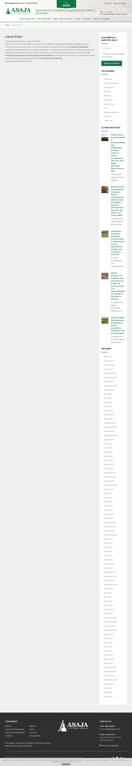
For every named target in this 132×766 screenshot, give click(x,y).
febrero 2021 (109, 609)
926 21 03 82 (31, 3)
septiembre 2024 (110, 435)
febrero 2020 (109, 659)
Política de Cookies (42, 743)
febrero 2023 (109, 514)
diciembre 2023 (110, 472)
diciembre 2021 (110, 572)
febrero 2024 (109, 464)
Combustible (109, 87)
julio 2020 (107, 638)
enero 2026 (108, 369)
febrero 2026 (109, 365)
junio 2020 (108, 642)
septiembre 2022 (110, 535)
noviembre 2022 (110, 526)
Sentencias (108, 120)
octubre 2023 (109, 481)
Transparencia (35, 736)
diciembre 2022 (110, 522)
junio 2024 (108, 448)
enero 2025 (108, 419)
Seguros (107, 116)
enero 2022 (108, 568)
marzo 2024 (108, 460)
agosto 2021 (108, 588)
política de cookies (74, 762)
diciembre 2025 (110, 373)
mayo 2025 (108, 402)
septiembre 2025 (110, 385)
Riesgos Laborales (111, 112)
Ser (66, 5)
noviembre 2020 (110, 622)
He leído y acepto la (113, 55)
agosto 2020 (108, 634)
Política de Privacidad (13, 746)
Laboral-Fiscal (109, 104)
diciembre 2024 (110, 423)
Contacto (107, 3)
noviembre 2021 (110, 576)
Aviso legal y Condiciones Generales (19, 743)
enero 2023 (108, 518)
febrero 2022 (109, 564)
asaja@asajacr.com (14, 3)
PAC (105, 108)
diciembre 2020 (110, 617)
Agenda (32, 726)
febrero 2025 (109, 414)
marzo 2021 (108, 605)
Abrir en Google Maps (109, 745)
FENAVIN (107, 91)
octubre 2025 (109, 381)
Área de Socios (120, 3)
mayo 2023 (108, 501)
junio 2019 (108, 692)
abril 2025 (107, 406)
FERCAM (107, 96)
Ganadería (108, 100)
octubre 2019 (109, 675)
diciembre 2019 (110, 667)
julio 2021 (107, 593)
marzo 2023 (108, 510)
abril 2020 (107, 651)
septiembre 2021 (110, 584)
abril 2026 (107, 356)
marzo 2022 (108, 559)
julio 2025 (107, 394)
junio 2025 (108, 398)
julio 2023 (107, 493)
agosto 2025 (108, 390)
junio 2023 (108, 497)
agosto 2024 (108, 439)
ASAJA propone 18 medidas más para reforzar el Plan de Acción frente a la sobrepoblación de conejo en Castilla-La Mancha (118, 286)
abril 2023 (107, 506)
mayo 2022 (108, 551)
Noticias (8, 726)
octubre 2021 (109, 580)
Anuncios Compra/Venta (14, 729)
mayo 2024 (108, 452)
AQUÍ (29, 61)
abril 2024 (107, 456)
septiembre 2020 (110, 630)
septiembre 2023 (110, 485)
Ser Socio (33, 732)
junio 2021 (108, 597)
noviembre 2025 (110, 377)
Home (7, 25)
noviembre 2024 (110, 427)
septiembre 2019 (110, 680)
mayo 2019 (108, 696)
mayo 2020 (108, 646)
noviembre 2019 (110, 671)
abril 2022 (107, 555)
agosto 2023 (108, 489)
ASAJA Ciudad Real (111, 83)
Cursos (32, 729)
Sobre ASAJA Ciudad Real (15, 732)
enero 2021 (108, 613)
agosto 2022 (108, 539)
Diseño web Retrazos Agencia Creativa (67, 757)
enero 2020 (108, 663)
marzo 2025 (108, 410)
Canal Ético (27, 746)
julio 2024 (107, 443)
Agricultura (108, 79)
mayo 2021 (108, 601)
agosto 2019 (108, 684)
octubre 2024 (109, 431)
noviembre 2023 (110, 477)
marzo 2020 (108, 655)
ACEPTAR (66, 764)
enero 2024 (108, 468)
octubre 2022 (109, 530)
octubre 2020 (109, 626)
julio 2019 (107, 688)
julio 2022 (107, 543)
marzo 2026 (108, 361)
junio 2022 (108, 547)
